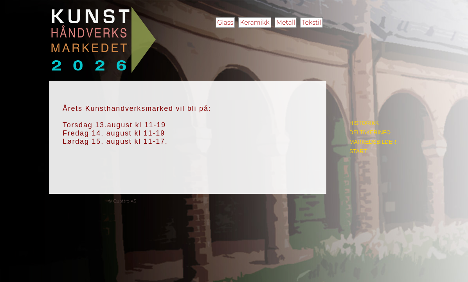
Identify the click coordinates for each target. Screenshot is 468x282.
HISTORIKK (364, 123)
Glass (225, 22)
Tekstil (311, 22)
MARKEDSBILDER (372, 142)
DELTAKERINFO (370, 132)
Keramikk (254, 22)
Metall (285, 22)
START (358, 151)
